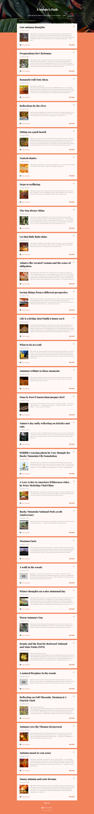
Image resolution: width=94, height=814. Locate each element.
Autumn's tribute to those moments (40, 371)
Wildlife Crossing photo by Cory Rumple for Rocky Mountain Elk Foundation (45, 454)
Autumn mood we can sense (35, 753)
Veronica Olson (50, 810)
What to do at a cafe (31, 345)
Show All (72, 21)
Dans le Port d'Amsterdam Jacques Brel (42, 397)
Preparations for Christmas (35, 53)
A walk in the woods (31, 567)
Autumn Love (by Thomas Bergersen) (41, 727)
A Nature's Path (47, 9)
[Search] (76, 4)
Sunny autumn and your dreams (38, 779)
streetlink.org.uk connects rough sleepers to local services (44, 15)
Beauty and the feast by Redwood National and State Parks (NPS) (43, 645)
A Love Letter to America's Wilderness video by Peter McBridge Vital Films (44, 484)
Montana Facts (28, 541)
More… (64, 15)
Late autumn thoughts (32, 27)
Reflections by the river (33, 106)
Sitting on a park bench (33, 132)
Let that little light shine (33, 237)
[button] (73, 27)
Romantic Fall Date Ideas (34, 79)
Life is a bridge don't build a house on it (42, 318)
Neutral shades (28, 158)
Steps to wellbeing (30, 184)
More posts (47, 803)
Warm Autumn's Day (31, 617)
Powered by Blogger (47, 807)
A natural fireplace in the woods (38, 673)
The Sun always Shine (32, 210)
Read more (71, 45)
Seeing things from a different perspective (44, 292)
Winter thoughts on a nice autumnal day (42, 591)
